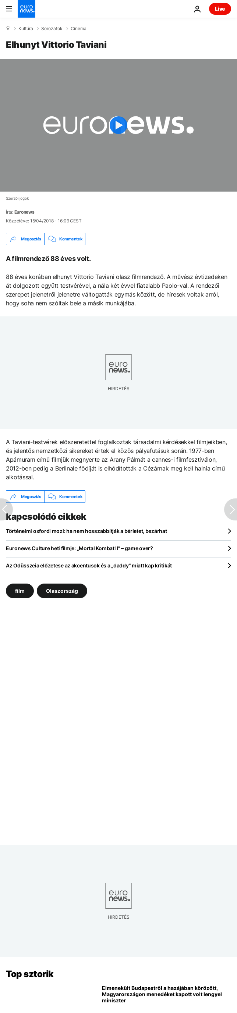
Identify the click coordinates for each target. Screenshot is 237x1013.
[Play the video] (118, 125)
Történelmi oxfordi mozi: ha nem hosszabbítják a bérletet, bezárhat (86, 531)
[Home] (8, 28)
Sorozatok (52, 28)
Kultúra (25, 28)
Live (220, 9)
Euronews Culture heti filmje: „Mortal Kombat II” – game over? (79, 548)
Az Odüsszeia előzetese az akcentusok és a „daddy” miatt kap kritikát (89, 565)
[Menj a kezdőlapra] (26, 9)
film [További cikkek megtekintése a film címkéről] (20, 591)
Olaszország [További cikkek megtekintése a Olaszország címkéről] (62, 591)
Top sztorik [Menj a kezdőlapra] (30, 974)
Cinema (78, 28)
